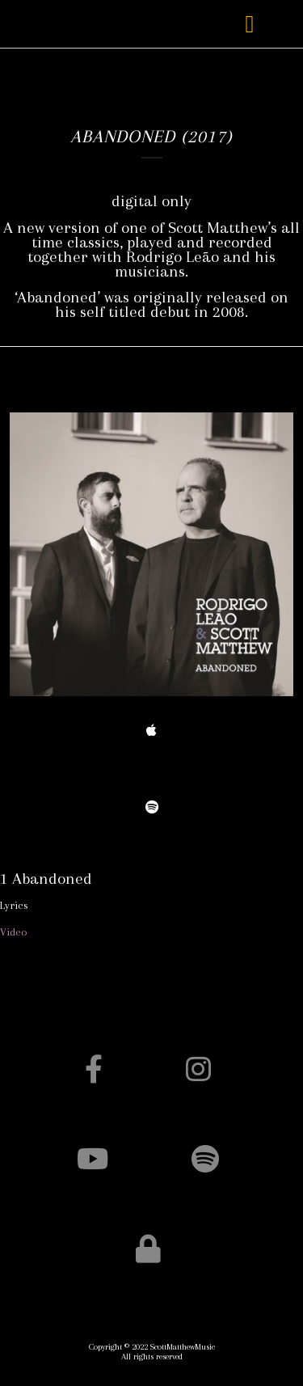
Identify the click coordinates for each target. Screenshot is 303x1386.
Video (13, 932)
